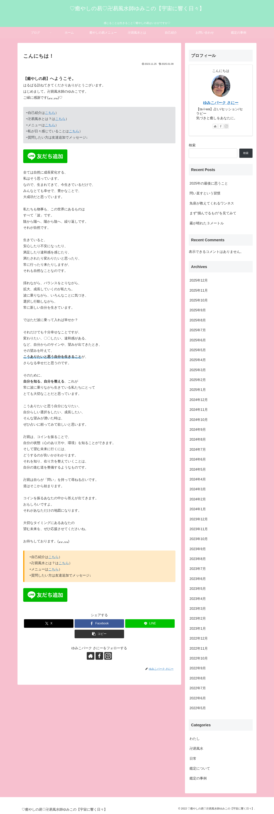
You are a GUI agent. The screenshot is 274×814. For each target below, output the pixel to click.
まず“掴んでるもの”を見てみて (213, 213)
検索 (192, 145)
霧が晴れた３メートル (207, 223)
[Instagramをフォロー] (108, 656)
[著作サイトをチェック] (90, 656)
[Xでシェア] (48, 623)
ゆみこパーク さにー (220, 103)
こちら (50, 113)
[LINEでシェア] (150, 623)
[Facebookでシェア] (99, 623)
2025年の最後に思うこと (209, 183)
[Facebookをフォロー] (99, 656)
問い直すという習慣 (205, 193)
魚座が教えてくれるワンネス (212, 203)
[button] (99, 634)
